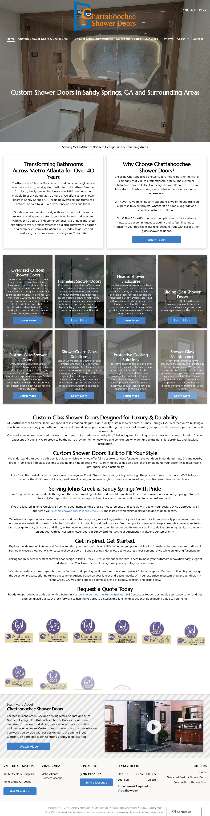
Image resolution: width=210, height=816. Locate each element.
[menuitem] (11, 39)
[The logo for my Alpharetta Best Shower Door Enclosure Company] (18, 637)
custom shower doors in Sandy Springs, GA (101, 594)
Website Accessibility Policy (150, 807)
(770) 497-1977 (193, 10)
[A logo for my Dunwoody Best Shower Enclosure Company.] (122, 656)
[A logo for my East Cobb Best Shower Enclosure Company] (156, 664)
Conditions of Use (100, 807)
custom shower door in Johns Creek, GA (77, 510)
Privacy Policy (54, 807)
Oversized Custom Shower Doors (187, 777)
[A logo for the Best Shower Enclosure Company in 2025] (87, 648)
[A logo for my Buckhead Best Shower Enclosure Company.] (53, 641)
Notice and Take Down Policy (123, 807)
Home (203, 772)
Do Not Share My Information (77, 807)
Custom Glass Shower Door (190, 782)
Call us (61, 229)
